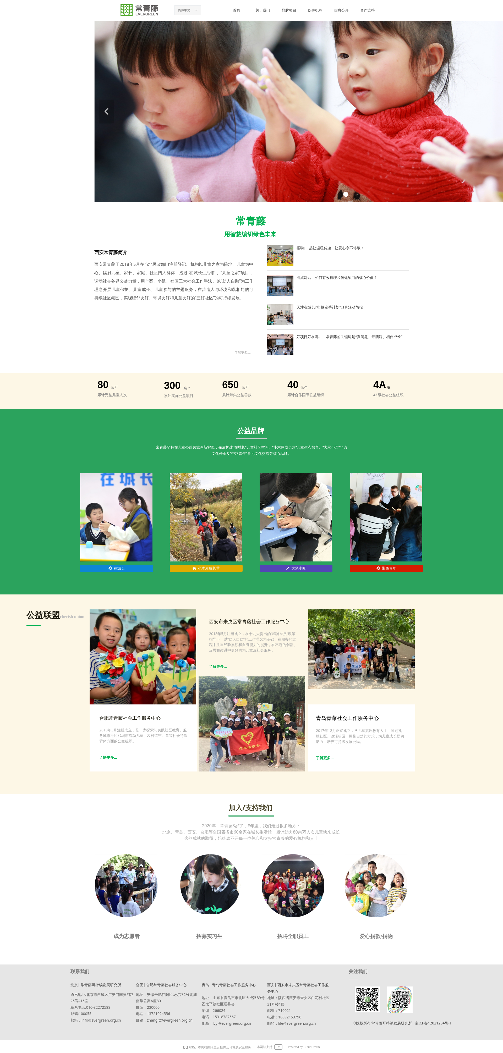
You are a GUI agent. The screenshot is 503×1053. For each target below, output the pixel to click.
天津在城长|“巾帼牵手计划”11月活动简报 (330, 307)
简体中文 (184, 10)
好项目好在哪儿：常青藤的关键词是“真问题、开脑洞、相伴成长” (349, 337)
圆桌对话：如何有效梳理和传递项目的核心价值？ (337, 278)
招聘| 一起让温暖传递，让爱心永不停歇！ (330, 248)
